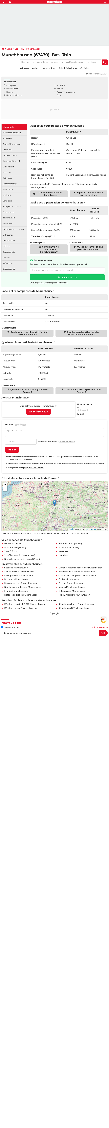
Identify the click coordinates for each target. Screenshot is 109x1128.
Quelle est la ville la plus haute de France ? (82, 390)
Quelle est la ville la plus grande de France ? (29, 390)
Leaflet (71, 529)
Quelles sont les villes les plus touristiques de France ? (82, 333)
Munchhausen (33, 49)
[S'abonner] (54, 633)
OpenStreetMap (91, 529)
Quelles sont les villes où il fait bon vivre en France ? (29, 333)
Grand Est (71, 138)
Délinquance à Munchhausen (18, 575)
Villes (9, 49)
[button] (54, 503)
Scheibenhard (65, 547)
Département (12, 89)
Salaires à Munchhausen (16, 567)
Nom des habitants (14, 95)
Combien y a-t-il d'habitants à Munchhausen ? (49, 249)
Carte (59, 95)
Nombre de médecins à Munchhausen (23, 587)
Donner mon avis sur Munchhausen (50, 193)
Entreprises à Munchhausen (72, 591)
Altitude (60, 89)
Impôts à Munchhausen (16, 591)
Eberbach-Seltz (66, 543)
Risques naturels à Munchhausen (20, 583)
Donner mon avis (38, 411)
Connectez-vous (67, 441)
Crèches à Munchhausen (70, 583)
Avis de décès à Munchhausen (19, 571)
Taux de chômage (40, 236)
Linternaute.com (10, 627)
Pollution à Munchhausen (16, 579)
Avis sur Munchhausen (66, 92)
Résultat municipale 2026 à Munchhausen (24, 604)
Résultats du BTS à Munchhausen (74, 608)
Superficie (61, 85)
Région (9, 92)
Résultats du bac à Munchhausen (20, 608)
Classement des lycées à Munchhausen (77, 575)
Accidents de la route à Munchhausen (76, 571)
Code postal (11, 85)
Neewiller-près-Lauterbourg (18, 559)
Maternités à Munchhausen (71, 587)
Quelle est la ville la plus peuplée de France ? (89, 248)
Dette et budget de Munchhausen (20, 595)
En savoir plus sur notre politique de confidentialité (49, 283)
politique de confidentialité (33, 468)
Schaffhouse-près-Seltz (77, 68)
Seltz (61, 68)
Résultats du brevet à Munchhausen (76, 604)
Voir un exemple (100, 627)
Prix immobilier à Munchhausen (74, 595)
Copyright (54, 613)
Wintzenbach (49, 68)
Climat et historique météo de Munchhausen (80, 567)
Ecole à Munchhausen (69, 579)
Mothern (36, 68)
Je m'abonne (65, 277)
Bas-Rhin (19, 49)
